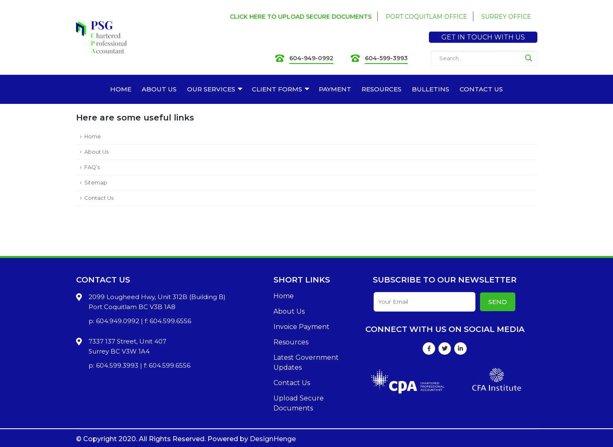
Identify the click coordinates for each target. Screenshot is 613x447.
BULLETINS (430, 89)
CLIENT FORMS (277, 89)
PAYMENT (335, 89)
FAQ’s (92, 167)
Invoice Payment (301, 327)
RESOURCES (381, 89)
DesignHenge (273, 439)
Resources (290, 342)
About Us (96, 152)
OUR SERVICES (211, 89)
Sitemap (95, 182)
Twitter (444, 348)
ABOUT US (159, 89)
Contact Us (98, 198)
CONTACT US (481, 89)
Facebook (429, 348)
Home (92, 136)
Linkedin (460, 348)
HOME (120, 89)
